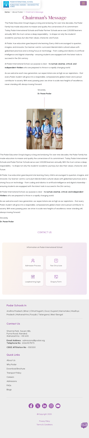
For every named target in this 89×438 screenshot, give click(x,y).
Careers (10, 377)
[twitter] (37, 405)
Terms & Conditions (44, 424)
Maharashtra (22, 314)
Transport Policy (14, 373)
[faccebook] (31, 405)
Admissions (12, 381)
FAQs (9, 385)
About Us (11, 360)
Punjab (33, 314)
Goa (47, 311)
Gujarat (54, 311)
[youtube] (58, 405)
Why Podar (11, 364)
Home (7, 12)
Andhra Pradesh (14, 311)
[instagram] (51, 405)
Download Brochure (16, 368)
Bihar (26, 311)
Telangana (43, 314)
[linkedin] (44, 405)
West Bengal (57, 314)
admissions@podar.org (33, 340)
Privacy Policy (44, 421)
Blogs (9, 389)
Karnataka (64, 311)
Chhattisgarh (36, 311)
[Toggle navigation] (83, 3)
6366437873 (28, 343)
